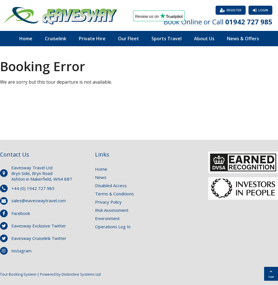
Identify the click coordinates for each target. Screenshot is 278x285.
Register (234, 10)
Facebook (20, 213)
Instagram (21, 251)
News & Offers (243, 38)
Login (263, 10)
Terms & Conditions (114, 194)
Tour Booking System (18, 274)
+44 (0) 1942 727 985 (32, 188)
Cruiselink (55, 38)
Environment (107, 218)
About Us (204, 38)
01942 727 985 (248, 21)
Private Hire (92, 38)
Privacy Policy (108, 202)
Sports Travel (166, 38)
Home (25, 38)
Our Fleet (128, 38)
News (100, 177)
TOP (271, 274)
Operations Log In (112, 226)
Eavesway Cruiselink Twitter (38, 238)
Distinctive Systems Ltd (81, 274)
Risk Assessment (112, 210)
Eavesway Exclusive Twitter (38, 226)
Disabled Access (111, 185)
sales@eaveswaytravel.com (38, 200)
